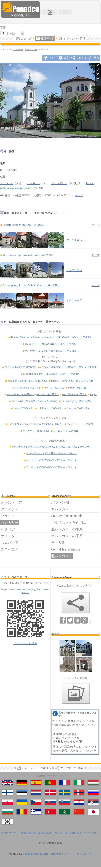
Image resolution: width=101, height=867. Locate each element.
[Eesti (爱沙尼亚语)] (21, 792)
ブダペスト (69, 853)
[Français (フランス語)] (64, 783)
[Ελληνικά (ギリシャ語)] (36, 812)
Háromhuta (20, 394)
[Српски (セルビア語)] (93, 802)
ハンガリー (18, 49)
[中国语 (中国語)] (78, 812)
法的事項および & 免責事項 (35, 833)
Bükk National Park (51, 373)
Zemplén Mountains (69, 366)
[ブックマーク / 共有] (75, 603)
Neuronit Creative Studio (35, 853)
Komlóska (74, 394)
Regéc (93, 394)
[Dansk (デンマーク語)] (50, 792)
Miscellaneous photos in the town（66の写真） (28, 255)
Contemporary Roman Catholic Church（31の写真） (31, 285)
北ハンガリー (31, 49)
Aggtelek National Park (28, 380)
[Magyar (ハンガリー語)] (93, 783)
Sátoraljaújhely (76, 401)
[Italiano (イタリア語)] (78, 783)
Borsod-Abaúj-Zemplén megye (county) (51, 337)
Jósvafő (48, 394)
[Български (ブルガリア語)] (7, 812)
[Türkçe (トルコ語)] (50, 812)
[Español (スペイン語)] (36, 783)
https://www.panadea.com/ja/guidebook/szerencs (25, 591)
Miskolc (73, 380)
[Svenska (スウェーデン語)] (64, 792)
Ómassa (78, 408)
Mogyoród (56, 853)
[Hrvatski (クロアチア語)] (78, 802)
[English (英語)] (7, 783)
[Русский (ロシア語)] (93, 792)
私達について (9, 833)
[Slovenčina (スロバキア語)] (50, 802)
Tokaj (24, 408)
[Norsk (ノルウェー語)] (78, 792)
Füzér (78, 387)
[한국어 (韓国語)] (7, 821)
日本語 (11, 33)
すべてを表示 (74, 240)
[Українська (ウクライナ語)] (21, 802)
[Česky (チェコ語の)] (36, 802)
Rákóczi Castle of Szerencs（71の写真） (24, 224)
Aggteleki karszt (21, 366)
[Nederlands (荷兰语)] (36, 792)
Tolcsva (54, 387)
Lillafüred (51, 408)
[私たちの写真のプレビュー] (75, 693)
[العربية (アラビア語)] (64, 812)
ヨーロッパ (6, 183)
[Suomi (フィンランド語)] (7, 792)
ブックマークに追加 (25, 643)
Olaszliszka (28, 387)
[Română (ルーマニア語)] (21, 812)
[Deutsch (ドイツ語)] (21, 783)
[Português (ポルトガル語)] (50, 783)
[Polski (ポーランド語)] (7, 802)
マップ (79, 195)
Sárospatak (34, 401)
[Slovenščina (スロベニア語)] (64, 802)
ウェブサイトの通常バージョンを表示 (77, 833)
